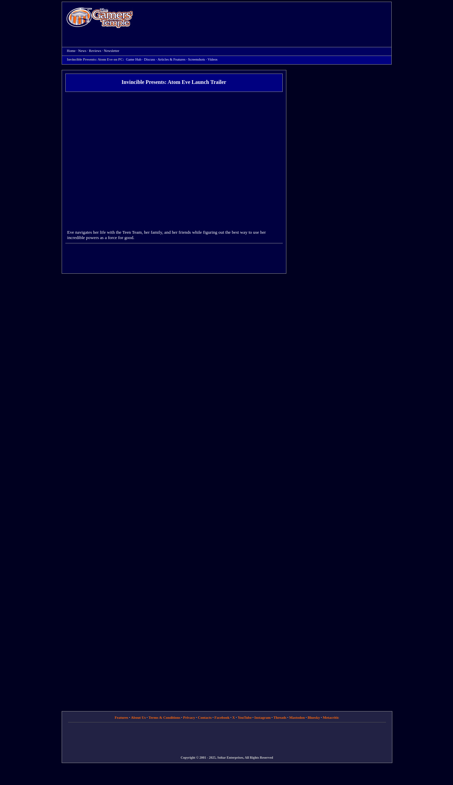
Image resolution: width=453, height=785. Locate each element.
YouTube (245, 717)
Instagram (262, 717)
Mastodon (297, 717)
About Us (138, 717)
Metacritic (331, 717)
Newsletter (111, 51)
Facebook (221, 717)
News (82, 51)
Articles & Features (171, 59)
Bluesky (314, 717)
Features (121, 717)
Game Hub (133, 59)
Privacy (189, 717)
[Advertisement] (265, 19)
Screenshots (196, 59)
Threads (279, 717)
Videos (213, 59)
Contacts (205, 717)
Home (99, 17)
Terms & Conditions (164, 717)
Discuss (149, 59)
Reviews (95, 51)
